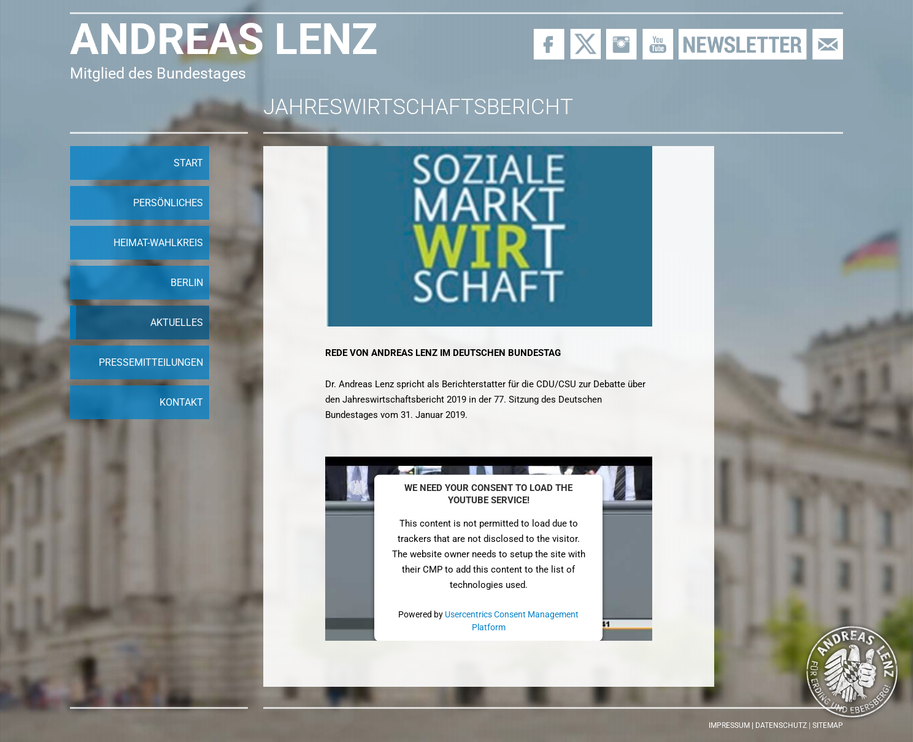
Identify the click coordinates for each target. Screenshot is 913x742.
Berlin (187, 282)
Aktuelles (176, 322)
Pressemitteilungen (151, 362)
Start (188, 163)
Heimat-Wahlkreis (158, 243)
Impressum (729, 725)
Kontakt (181, 402)
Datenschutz (781, 725)
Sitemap (827, 725)
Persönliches (168, 203)
